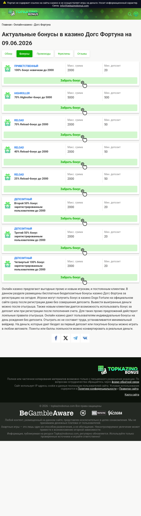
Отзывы (82, 53)
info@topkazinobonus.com (74, 5)
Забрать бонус (74, 81)
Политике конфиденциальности (97, 388)
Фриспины (64, 53)
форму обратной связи (125, 381)
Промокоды (44, 53)
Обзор (8, 53)
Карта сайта (132, 394)
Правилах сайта (128, 388)
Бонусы (24, 53)
